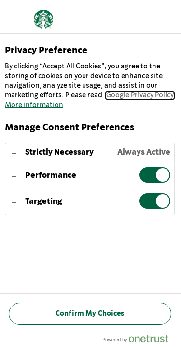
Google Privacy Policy (140, 95)
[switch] (154, 175)
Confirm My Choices (90, 313)
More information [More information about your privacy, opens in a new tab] (34, 105)
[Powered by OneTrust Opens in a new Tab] (139, 341)
